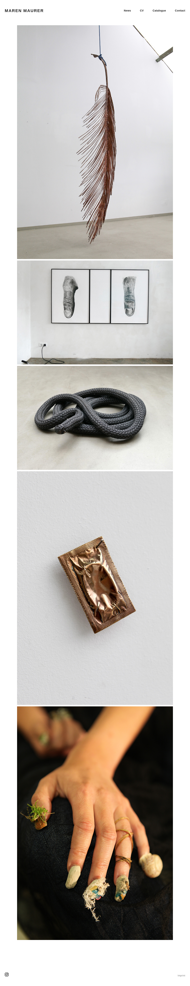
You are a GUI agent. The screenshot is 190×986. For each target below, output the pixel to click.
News (127, 10)
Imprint (181, 975)
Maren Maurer (24, 10)
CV (142, 10)
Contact (180, 10)
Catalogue (159, 10)
